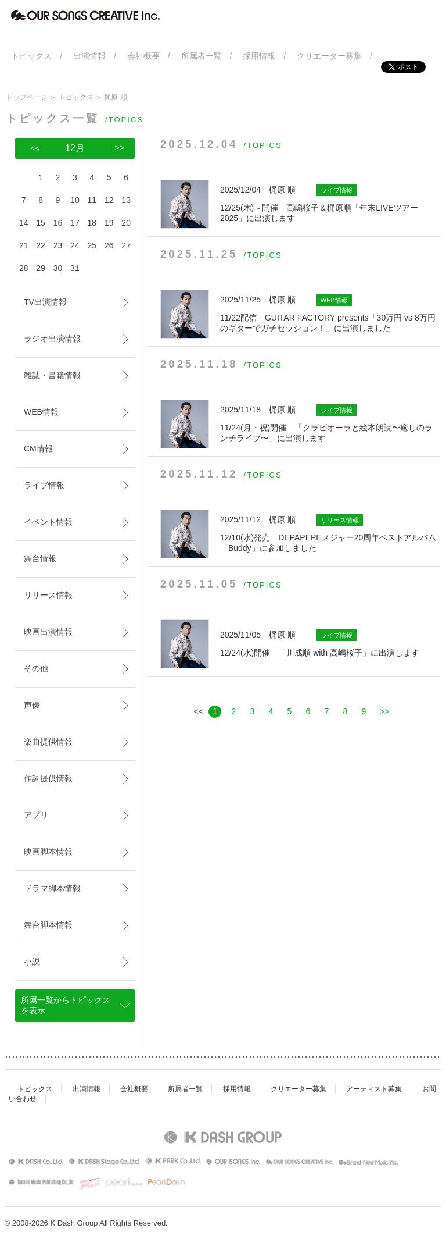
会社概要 (134, 1089)
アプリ (36, 815)
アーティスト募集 (374, 1089)
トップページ (27, 97)
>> (384, 711)
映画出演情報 (48, 631)
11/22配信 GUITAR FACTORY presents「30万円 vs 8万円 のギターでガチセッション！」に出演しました (330, 313)
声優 (32, 705)
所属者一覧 (185, 1089)
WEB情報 (41, 411)
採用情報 (237, 1089)
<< (34, 148)
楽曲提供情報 (48, 741)
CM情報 (38, 448)
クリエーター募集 (298, 1089)
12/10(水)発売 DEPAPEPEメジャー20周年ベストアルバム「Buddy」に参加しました (330, 533)
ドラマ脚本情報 (52, 888)
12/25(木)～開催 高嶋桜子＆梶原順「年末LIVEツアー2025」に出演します (330, 203)
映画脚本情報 (48, 851)
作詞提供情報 (48, 778)
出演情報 (86, 1089)
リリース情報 (48, 595)
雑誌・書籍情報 (52, 375)
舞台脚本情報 (48, 925)
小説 (32, 961)
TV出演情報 (45, 302)
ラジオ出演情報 (52, 338)
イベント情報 (48, 521)
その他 (36, 668)
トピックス (76, 97)
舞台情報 (40, 558)
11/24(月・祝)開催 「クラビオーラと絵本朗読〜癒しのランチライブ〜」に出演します (330, 423)
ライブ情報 (44, 485)
